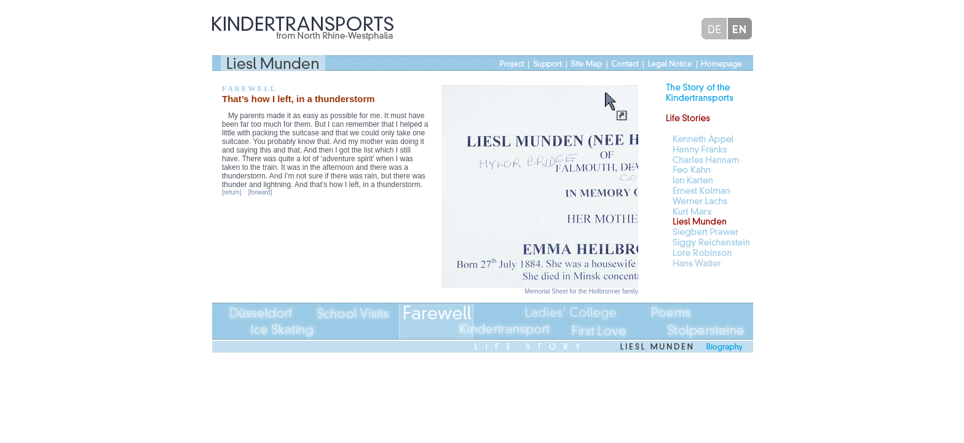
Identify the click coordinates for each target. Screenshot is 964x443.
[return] (232, 192)
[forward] (260, 192)
